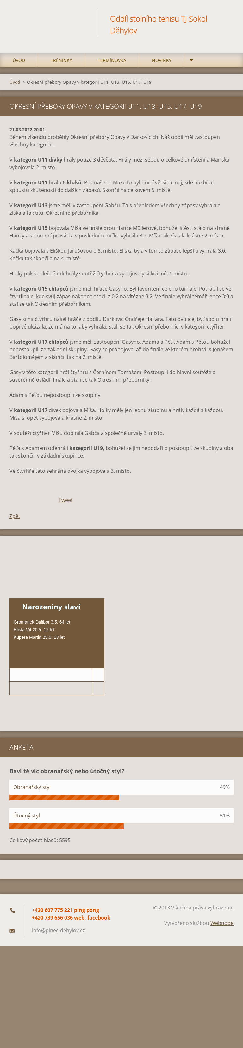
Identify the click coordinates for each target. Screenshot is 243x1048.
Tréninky (61, 63)
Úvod (19, 63)
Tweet (66, 502)
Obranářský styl (32, 789)
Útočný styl (26, 818)
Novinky (161, 63)
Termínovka (112, 63)
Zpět (14, 518)
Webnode (222, 925)
